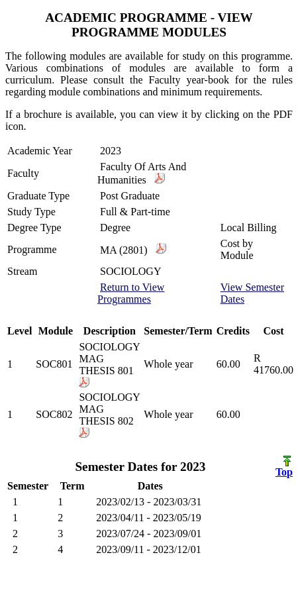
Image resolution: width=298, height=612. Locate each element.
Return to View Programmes (130, 293)
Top (284, 467)
